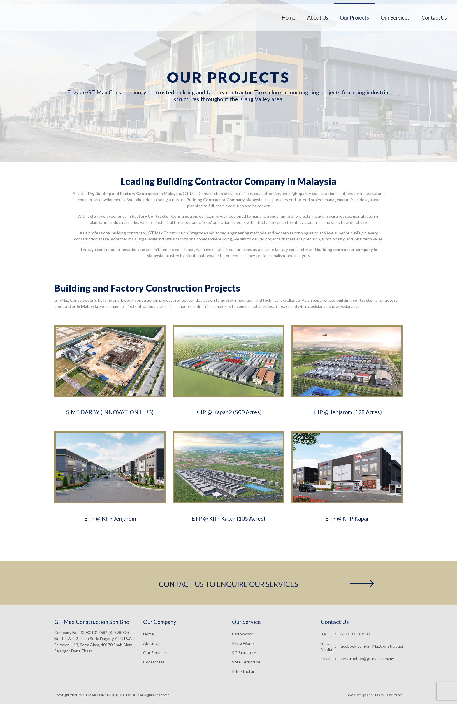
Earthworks (242, 633)
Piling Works (243, 643)
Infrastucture (244, 671)
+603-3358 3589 (355, 633)
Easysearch (394, 695)
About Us (152, 643)
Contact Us (153, 661)
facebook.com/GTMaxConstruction (372, 646)
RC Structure (244, 652)
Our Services (155, 652)
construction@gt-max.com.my (367, 658)
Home (148, 633)
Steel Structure (246, 661)
